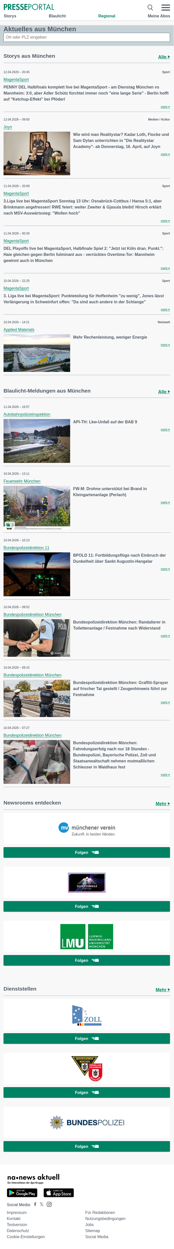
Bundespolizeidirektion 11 (26, 548)
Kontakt (13, 1218)
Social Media (96, 1237)
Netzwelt (164, 322)
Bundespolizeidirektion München (32, 614)
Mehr (163, 803)
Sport (166, 72)
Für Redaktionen (100, 1212)
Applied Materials (19, 330)
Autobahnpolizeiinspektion (27, 414)
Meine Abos (159, 16)
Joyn (8, 127)
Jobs (89, 1225)
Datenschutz (18, 1231)
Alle (164, 57)
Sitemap (92, 1231)
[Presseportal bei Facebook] (33, 1205)
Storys (10, 16)
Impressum (17, 1212)
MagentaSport (16, 79)
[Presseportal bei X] (40, 1205)
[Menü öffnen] (165, 7)
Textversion (17, 1225)
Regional (106, 16)
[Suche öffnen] (150, 7)
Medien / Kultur (159, 119)
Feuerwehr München (22, 481)
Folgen (86, 852)
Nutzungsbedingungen (105, 1218)
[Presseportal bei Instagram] (48, 1204)
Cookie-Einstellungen (26, 1237)
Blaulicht (57, 16)
